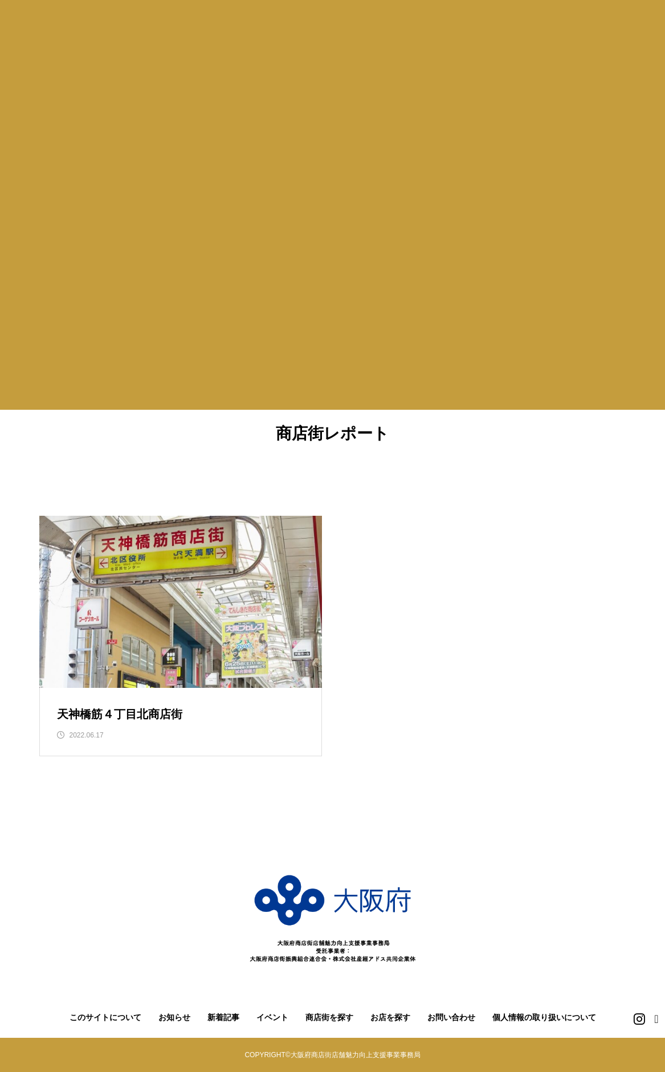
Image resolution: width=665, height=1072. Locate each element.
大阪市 (66, 482)
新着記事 (223, 1017)
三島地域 (236, 482)
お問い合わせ (451, 1017)
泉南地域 (593, 482)
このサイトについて (105, 1017)
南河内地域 (457, 482)
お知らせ (174, 1017)
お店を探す (390, 1017)
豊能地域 (171, 482)
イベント (272, 1017)
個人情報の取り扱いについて (544, 1017)
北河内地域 (306, 482)
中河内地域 (382, 482)
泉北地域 (528, 482)
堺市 (116, 482)
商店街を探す (329, 1017)
